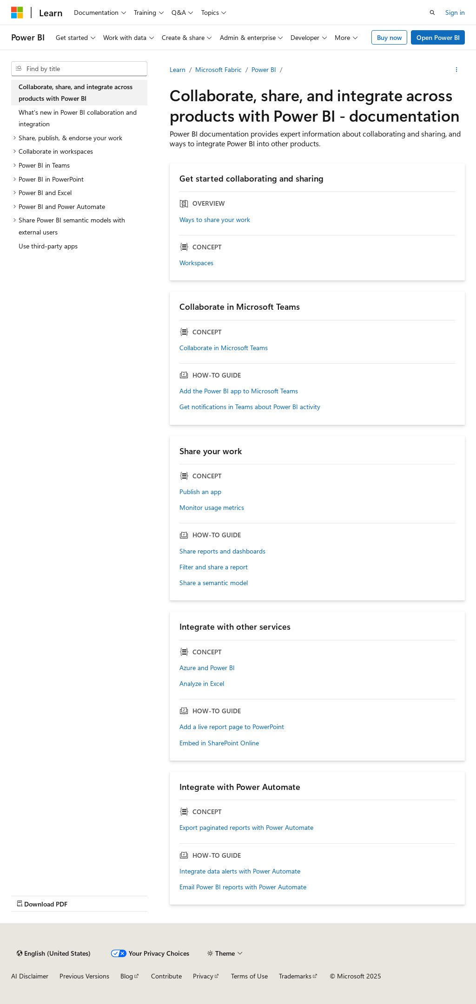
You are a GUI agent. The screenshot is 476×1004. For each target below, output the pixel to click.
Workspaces (196, 263)
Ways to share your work (214, 219)
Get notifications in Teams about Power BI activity (249, 407)
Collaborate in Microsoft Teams (223, 348)
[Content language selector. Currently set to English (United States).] (53, 953)
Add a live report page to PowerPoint (231, 727)
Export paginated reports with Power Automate (246, 827)
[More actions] (457, 69)
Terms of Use (249, 975)
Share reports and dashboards (222, 551)
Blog (126, 975)
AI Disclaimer (29, 975)
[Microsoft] (17, 13)
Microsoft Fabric (218, 69)
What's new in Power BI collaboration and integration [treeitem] (78, 118)
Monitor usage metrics (211, 507)
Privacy (203, 975)
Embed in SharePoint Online (219, 743)
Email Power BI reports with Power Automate (242, 887)
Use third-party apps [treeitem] (48, 245)
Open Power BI (438, 37)
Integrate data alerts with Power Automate (239, 871)
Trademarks (295, 975)
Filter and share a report (213, 567)
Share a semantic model (213, 583)
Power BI (263, 69)
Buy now (389, 37)
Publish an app (200, 492)
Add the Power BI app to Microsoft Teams (238, 391)
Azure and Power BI (207, 668)
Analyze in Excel (201, 683)
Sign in (455, 12)
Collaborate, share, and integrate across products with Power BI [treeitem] (75, 92)
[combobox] (79, 68)
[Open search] (432, 12)
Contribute (166, 975)
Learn (177, 69)
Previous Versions (84, 975)
